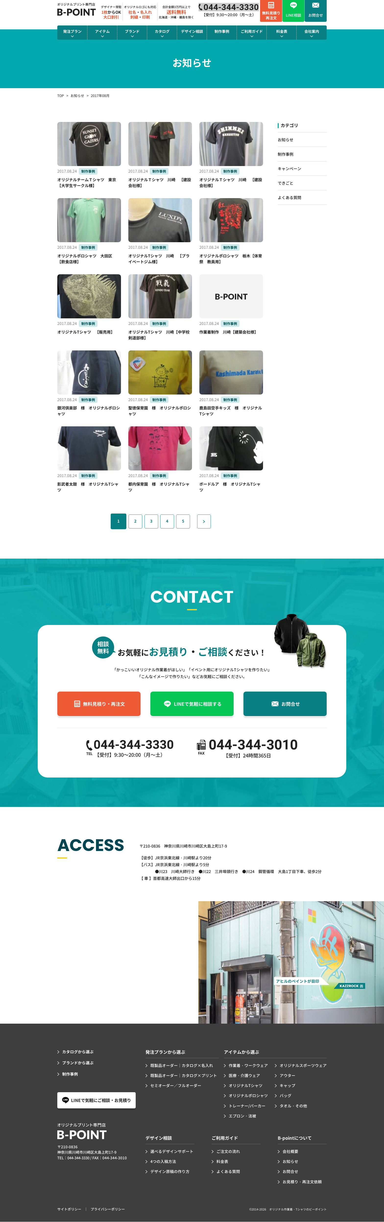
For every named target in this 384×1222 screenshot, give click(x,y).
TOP (60, 95)
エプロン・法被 (242, 1116)
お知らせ (77, 95)
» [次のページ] (208, 522)
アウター (287, 1076)
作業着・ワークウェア (248, 1066)
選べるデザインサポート (171, 1152)
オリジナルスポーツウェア (303, 1066)
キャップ (287, 1087)
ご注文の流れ (228, 1152)
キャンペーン (289, 168)
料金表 (222, 1162)
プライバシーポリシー (108, 1209)
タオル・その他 (293, 1106)
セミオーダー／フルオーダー (175, 1087)
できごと (285, 183)
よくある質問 (289, 197)
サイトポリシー (69, 1209)
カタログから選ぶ (78, 1053)
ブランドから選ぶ (78, 1064)
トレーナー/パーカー (247, 1106)
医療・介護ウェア (244, 1076)
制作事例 (285, 154)
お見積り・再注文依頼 (302, 1182)
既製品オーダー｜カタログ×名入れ (181, 1066)
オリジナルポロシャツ (248, 1097)
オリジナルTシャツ (246, 1087)
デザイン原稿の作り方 (170, 1172)
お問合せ (290, 1172)
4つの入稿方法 (163, 1162)
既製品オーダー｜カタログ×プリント (183, 1076)
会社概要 (290, 1152)
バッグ (285, 1097)
